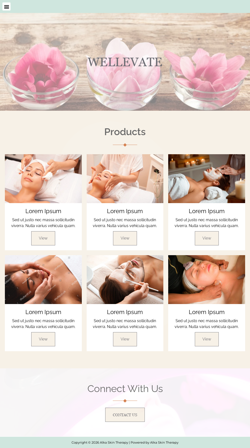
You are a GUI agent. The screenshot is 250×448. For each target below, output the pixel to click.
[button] (6, 6)
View (43, 238)
